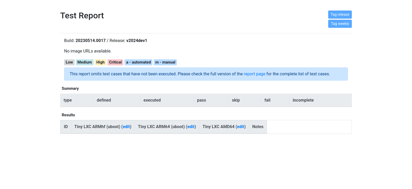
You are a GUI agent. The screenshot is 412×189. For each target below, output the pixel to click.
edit (126, 126)
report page (254, 73)
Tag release (340, 14)
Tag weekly (340, 24)
